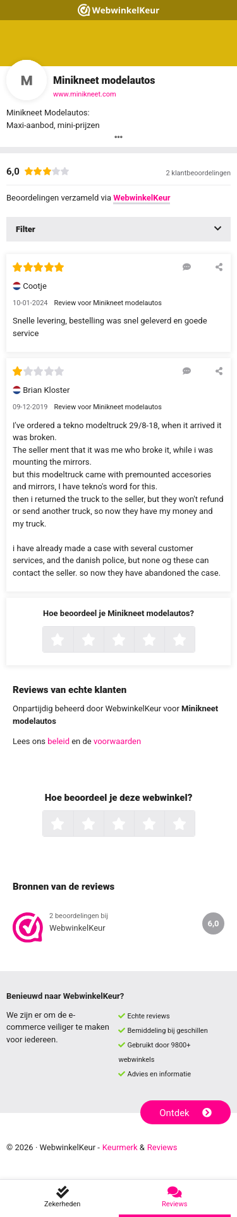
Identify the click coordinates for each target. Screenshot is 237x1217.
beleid (58, 741)
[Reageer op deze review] (186, 266)
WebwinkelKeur (141, 197)
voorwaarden (117, 741)
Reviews (162, 1147)
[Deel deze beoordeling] (219, 266)
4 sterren (163, 640)
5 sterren (193, 640)
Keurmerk (120, 1147)
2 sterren (102, 640)
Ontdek (185, 1113)
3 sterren (132, 640)
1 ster (71, 640)
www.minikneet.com (84, 94)
